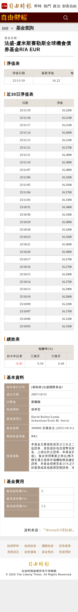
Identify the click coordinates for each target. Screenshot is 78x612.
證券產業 (65, 545)
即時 (38, 6)
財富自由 (69, 6)
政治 (56, 6)
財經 (5, 28)
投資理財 (65, 552)
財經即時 (13, 545)
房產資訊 (13, 552)
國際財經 (47, 545)
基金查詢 (24, 28)
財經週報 (30, 552)
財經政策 (30, 545)
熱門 (47, 6)
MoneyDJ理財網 (59, 530)
